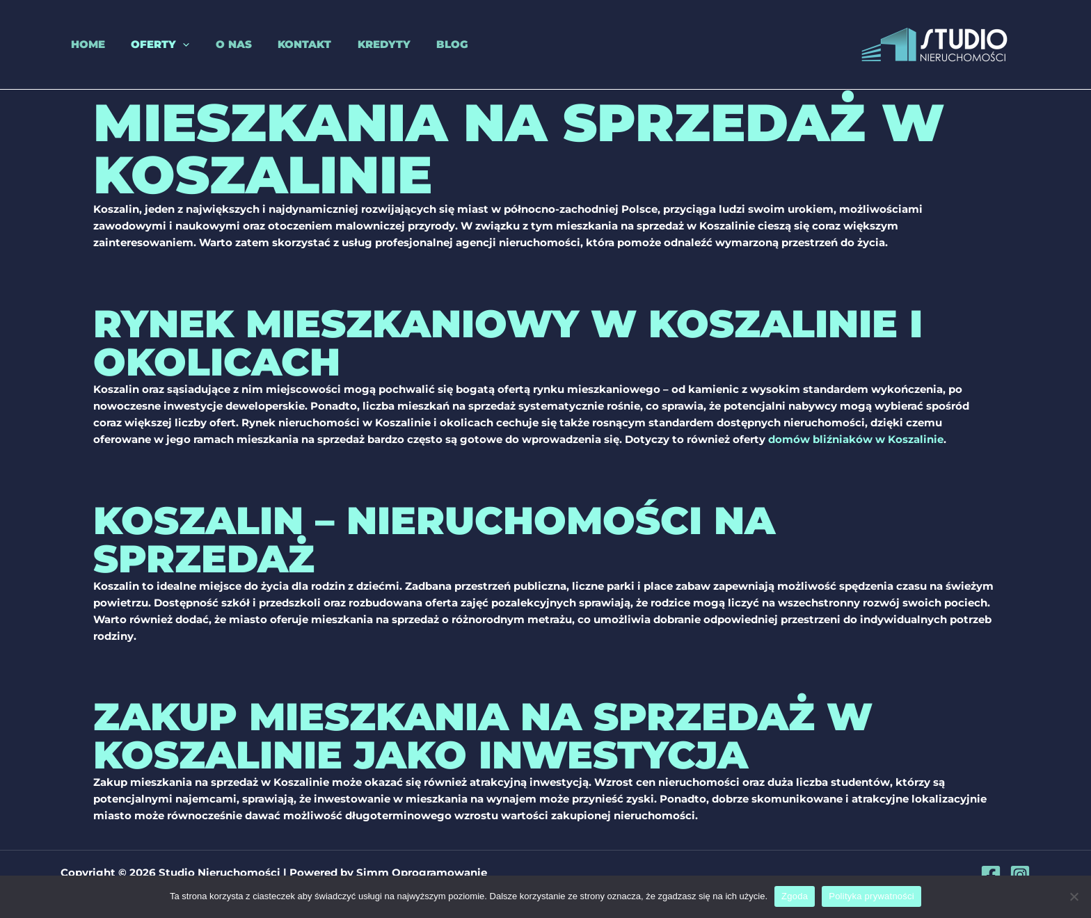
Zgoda (794, 896)
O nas (213, 44)
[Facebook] (990, 874)
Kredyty (352, 44)
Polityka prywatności (871, 896)
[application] (167, 44)
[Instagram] (1020, 874)
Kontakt (278, 44)
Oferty (145, 44)
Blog (416, 44)
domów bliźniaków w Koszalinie (855, 439)
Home (78, 44)
